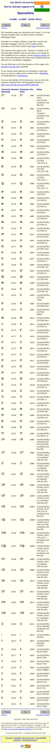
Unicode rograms (29, 740)
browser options (40, 55)
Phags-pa (4, 28)
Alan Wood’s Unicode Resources (25, 2)
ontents (9, 738)
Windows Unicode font (10, 67)
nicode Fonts (28, 738)
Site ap (17, 738)
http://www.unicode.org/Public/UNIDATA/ (18, 729)
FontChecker (22, 76)
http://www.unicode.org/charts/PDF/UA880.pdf (19, 85)
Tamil (33, 46)
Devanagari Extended (43, 28)
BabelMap (44, 73)
